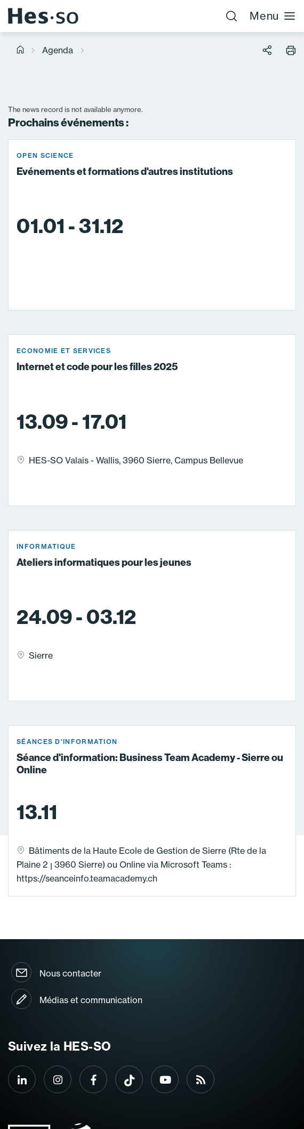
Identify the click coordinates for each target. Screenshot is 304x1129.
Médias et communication (90, 1000)
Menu (273, 15)
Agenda (57, 50)
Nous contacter (70, 973)
